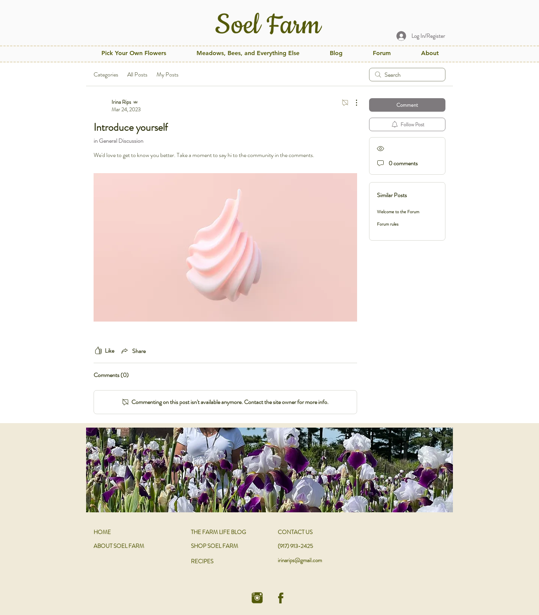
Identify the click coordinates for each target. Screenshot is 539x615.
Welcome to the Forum (398, 211)
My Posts (167, 74)
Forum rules (387, 224)
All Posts (137, 74)
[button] (247, 53)
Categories (106, 74)
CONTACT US (295, 532)
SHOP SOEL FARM (214, 546)
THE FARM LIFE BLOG (218, 532)
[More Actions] (352, 102)
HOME (102, 532)
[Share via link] (133, 350)
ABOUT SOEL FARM (119, 546)
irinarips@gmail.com (300, 560)
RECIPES (202, 561)
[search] (407, 74)
